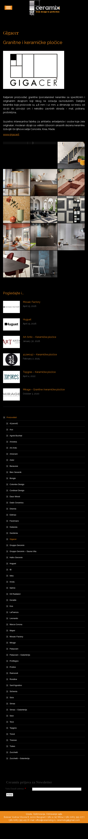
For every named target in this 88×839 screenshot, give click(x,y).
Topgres (13, 728)
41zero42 (14, 423)
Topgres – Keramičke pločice (39, 372)
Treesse (13, 740)
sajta (60, 814)
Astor (12, 460)
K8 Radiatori (15, 594)
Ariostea (13, 442)
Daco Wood (15, 496)
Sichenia (13, 691)
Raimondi (14, 673)
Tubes (12, 746)
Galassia (13, 527)
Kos (11, 606)
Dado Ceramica (16, 502)
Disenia (13, 509)
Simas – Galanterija (18, 710)
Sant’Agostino (16, 685)
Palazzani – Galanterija (20, 655)
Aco (11, 429)
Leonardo (14, 618)
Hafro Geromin (16, 557)
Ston (12, 716)
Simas (12, 703)
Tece (12, 722)
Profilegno (14, 661)
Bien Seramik (15, 472)
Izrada (29, 814)
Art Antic (13, 448)
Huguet (27, 319)
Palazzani (14, 649)
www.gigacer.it (11, 134)
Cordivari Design (17, 490)
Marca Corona (16, 624)
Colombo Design (17, 484)
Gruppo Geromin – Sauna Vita (23, 551)
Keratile (13, 600)
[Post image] (11, 307)
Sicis (12, 697)
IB (10, 569)
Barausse (14, 466)
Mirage (13, 643)
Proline (13, 667)
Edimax (13, 515)
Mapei (12, 630)
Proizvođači (10, 417)
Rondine (13, 679)
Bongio (13, 478)
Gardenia (14, 533)
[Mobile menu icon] (8, 8)
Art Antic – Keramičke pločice (39, 337)
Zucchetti (14, 752)
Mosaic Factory (31, 302)
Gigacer (13, 539)
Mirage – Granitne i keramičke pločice (44, 389)
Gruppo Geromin (17, 545)
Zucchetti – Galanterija (19, 758)
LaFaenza (14, 612)
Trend (12, 734)
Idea (11, 576)
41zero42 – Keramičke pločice (40, 354)
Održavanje (51, 814)
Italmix (12, 588)
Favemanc (14, 521)
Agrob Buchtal (16, 435)
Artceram (14, 454)
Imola (12, 582)
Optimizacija (39, 814)
